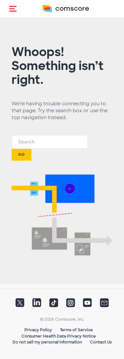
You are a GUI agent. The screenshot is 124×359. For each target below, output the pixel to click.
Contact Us (101, 342)
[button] (13, 9)
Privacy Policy (38, 330)
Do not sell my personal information (47, 342)
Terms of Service (76, 330)
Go (21, 154)
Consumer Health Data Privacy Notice (58, 336)
